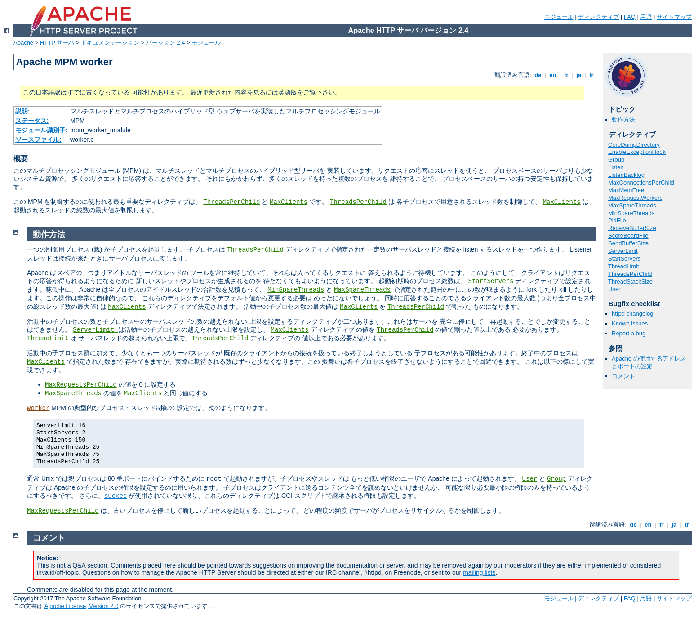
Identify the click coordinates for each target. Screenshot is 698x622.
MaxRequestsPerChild (81, 384)
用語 (646, 17)
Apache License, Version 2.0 (81, 606)
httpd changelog (633, 313)
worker (38, 408)
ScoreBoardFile (628, 235)
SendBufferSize (628, 243)
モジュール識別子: (41, 130)
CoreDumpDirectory (634, 144)
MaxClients (288, 202)
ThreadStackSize (630, 281)
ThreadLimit (623, 266)
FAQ (630, 17)
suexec (115, 496)
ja (579, 75)
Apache (23, 42)
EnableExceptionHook (637, 152)
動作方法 (623, 119)
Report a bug (628, 333)
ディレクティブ (598, 17)
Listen (616, 167)
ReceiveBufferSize (632, 228)
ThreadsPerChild (231, 202)
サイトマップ (674, 17)
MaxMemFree (626, 190)
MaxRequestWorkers (635, 197)
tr (592, 75)
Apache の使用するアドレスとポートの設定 (649, 362)
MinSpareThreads (631, 213)
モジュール (559, 17)
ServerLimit (623, 251)
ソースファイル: (38, 139)
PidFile (617, 220)
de (538, 75)
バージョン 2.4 (165, 42)
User (614, 289)
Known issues (630, 323)
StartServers (624, 258)
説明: (22, 111)
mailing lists (479, 572)
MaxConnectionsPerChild (641, 182)
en (553, 75)
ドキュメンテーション (110, 42)
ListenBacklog (626, 174)
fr (566, 75)
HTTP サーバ (57, 42)
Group (616, 159)
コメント (623, 376)
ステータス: (32, 120)
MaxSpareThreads (632, 205)
